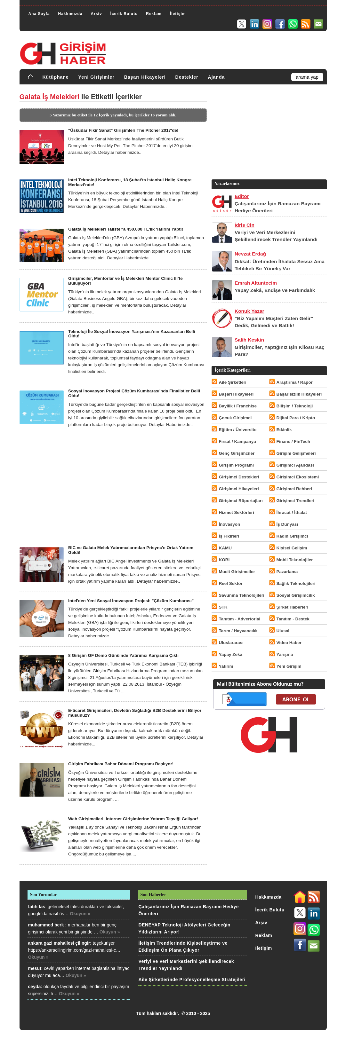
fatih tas (36, 906)
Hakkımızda (70, 14)
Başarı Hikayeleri (145, 77)
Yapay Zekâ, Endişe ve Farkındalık (275, 290)
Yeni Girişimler (96, 77)
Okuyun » (80, 913)
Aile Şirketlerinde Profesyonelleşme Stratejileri (192, 979)
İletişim (178, 14)
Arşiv (96, 14)
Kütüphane (56, 77)
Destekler (186, 77)
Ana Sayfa (39, 14)
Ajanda (216, 77)
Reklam (154, 14)
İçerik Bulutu (124, 14)
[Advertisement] (113, 490)
